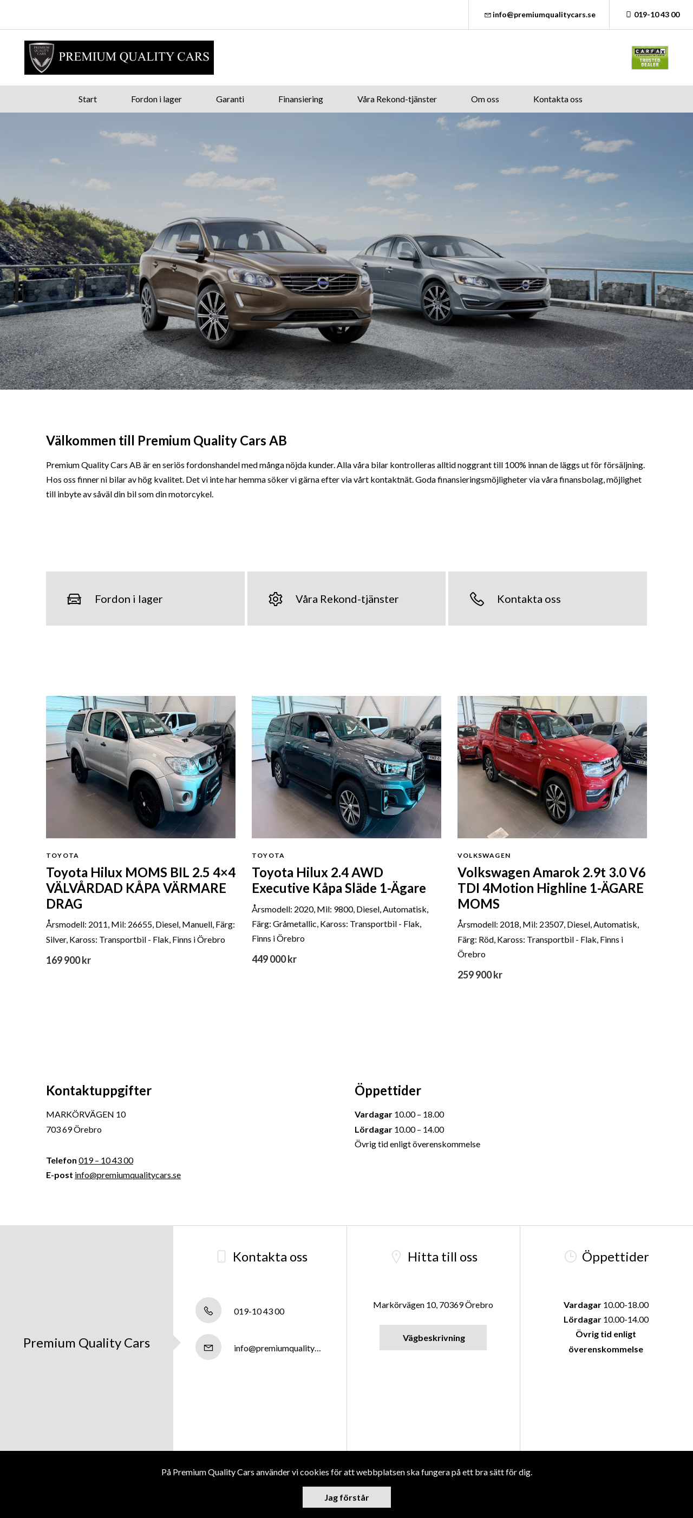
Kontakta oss (558, 99)
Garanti (230, 99)
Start (88, 99)
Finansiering (300, 99)
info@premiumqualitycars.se (539, 14)
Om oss (485, 99)
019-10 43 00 (651, 14)
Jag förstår (346, 1497)
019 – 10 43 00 (106, 1160)
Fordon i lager (156, 99)
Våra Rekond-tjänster (397, 99)
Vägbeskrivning (433, 1337)
